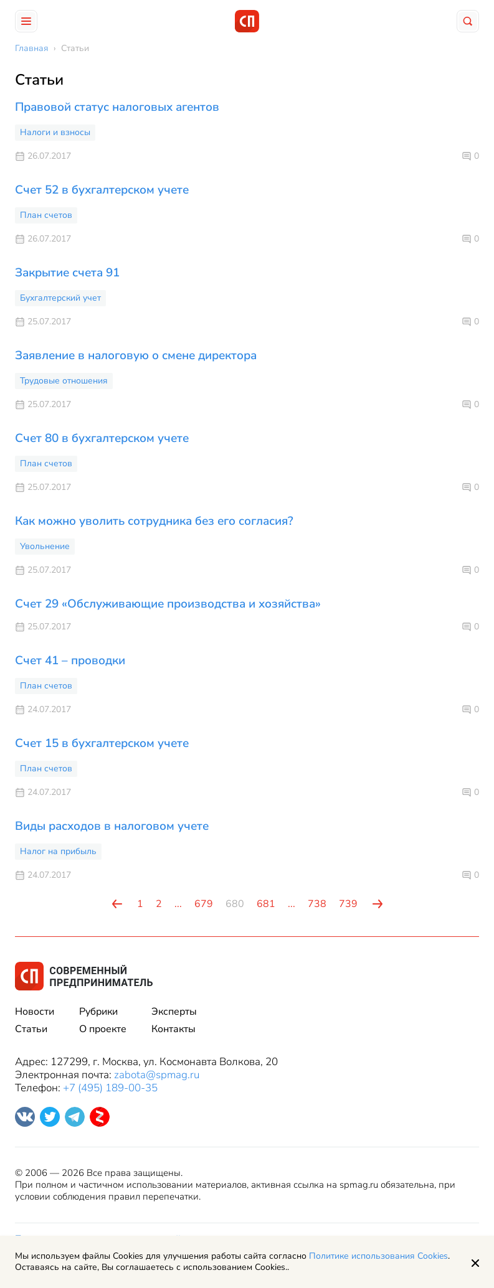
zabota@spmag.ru (156, 1075)
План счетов (46, 215)
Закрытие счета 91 (67, 272)
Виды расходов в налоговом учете (112, 826)
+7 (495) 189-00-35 (110, 1088)
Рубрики (98, 1011)
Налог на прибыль (58, 851)
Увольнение (45, 546)
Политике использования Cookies (378, 1256)
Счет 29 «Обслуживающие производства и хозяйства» (168, 603)
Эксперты (174, 1011)
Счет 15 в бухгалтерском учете (102, 743)
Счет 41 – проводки (70, 660)
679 (203, 904)
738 (317, 904)
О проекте (102, 1029)
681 (266, 904)
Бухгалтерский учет (60, 298)
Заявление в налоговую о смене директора (136, 355)
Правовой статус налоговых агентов (117, 107)
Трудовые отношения (64, 381)
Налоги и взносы (55, 132)
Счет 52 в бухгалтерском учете (102, 189)
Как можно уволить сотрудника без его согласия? (154, 521)
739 (348, 904)
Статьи (31, 1029)
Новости (34, 1011)
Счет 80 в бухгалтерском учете (102, 438)
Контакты (173, 1029)
